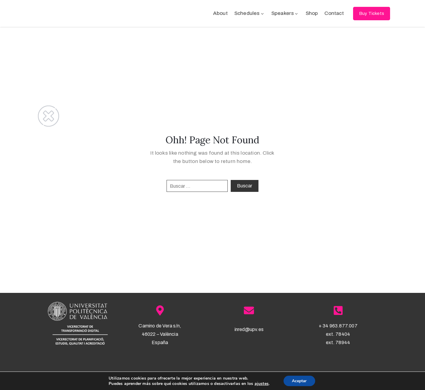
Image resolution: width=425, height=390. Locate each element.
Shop (312, 13)
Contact (334, 13)
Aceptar (299, 380)
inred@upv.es (249, 329)
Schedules (249, 13)
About (220, 13)
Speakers (285, 13)
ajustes (261, 383)
